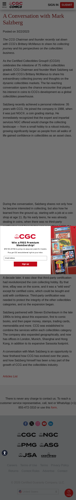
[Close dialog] (74, 227)
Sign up (25, 264)
